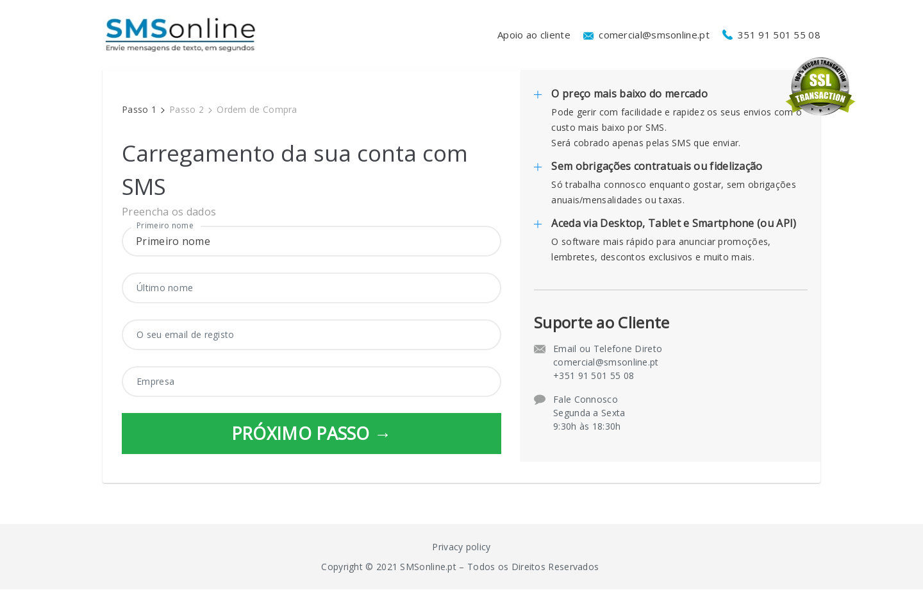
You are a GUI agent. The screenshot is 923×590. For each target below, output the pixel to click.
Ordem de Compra (257, 109)
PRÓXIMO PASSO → (311, 433)
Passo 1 (139, 109)
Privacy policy (461, 547)
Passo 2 (186, 109)
